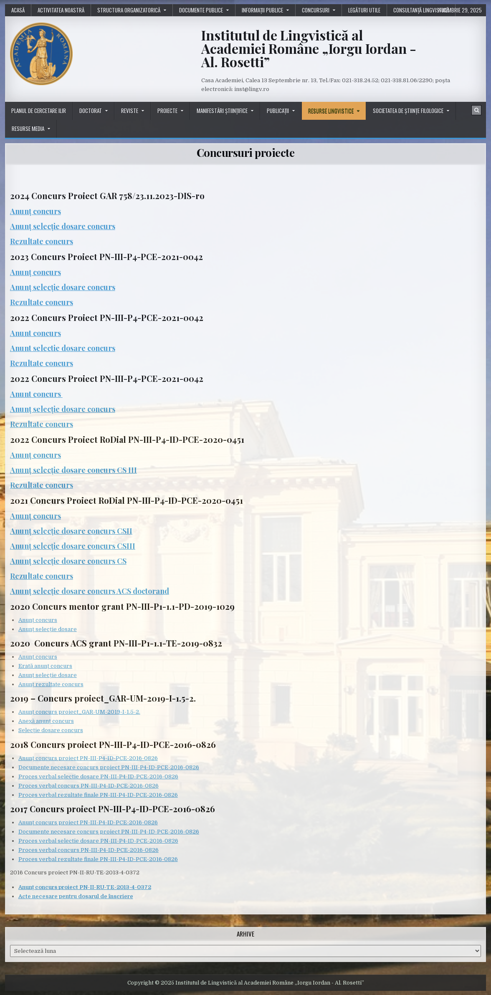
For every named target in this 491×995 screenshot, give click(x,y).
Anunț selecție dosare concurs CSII (71, 531)
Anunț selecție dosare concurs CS (68, 561)
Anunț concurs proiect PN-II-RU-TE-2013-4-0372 (84, 887)
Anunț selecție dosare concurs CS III (73, 470)
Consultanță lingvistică (421, 10)
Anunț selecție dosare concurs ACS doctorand (89, 591)
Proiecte (167, 110)
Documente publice (201, 10)
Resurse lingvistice (331, 110)
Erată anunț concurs (45, 666)
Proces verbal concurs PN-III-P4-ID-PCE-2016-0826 (88, 786)
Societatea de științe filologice (408, 110)
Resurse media (28, 128)
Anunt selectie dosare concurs (62, 348)
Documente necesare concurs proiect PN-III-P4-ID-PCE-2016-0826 (108, 767)
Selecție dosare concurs (50, 730)
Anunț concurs (35, 211)
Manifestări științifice (222, 110)
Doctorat (90, 110)
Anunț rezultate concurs (51, 684)
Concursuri (315, 10)
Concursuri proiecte (246, 152)
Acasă (18, 10)
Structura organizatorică (128, 10)
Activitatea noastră (61, 10)
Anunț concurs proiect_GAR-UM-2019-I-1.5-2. (79, 712)
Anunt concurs (35, 333)
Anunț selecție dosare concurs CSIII (72, 546)
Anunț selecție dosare (47, 629)
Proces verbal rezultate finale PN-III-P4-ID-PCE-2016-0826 (98, 795)
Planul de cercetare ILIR (38, 110)
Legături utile (364, 10)
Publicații (278, 110)
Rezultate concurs (41, 241)
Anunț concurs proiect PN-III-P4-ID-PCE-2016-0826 (88, 758)
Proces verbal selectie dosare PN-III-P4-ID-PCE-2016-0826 (98, 776)
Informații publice (262, 10)
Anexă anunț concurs (46, 721)
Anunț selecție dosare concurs (62, 226)
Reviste (129, 110)
